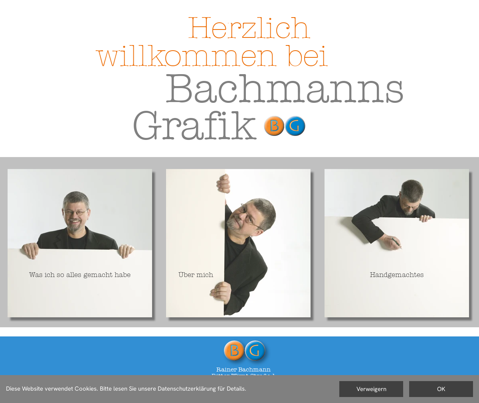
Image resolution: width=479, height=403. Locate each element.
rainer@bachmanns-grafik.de (244, 395)
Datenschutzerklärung (33, 397)
